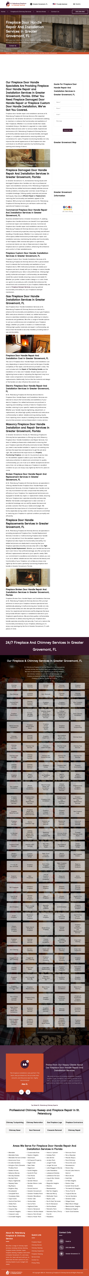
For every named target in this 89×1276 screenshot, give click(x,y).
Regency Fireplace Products (78, 865)
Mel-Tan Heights (52, 1191)
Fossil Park (31, 1178)
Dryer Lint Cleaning (46, 949)
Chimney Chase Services (45, 746)
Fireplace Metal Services (13, 812)
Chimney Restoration (14, 737)
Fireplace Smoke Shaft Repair (30, 726)
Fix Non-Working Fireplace (30, 714)
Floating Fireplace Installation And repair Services (61, 1022)
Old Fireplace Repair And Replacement (62, 737)
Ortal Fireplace (61, 907)
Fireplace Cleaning (77, 686)
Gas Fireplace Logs (78, 812)
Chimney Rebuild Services (29, 940)
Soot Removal (46, 694)
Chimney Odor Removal (30, 845)
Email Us (76, 4)
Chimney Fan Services (78, 756)
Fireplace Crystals (30, 865)
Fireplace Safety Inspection (62, 968)
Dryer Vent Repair (30, 968)
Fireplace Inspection (46, 737)
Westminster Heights (72, 1206)
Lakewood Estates (52, 1173)
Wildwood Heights (71, 1209)
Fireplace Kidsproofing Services (62, 940)
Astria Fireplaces (78, 876)
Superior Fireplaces (14, 876)
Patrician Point (70, 1152)
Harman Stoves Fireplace (30, 897)
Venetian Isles (70, 1199)
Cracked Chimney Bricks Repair (77, 834)
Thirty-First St (70, 1191)
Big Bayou (12, 1186)
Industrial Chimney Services (78, 822)
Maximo (49, 1186)
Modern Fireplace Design (14, 855)
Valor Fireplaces (30, 876)
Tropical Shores (70, 1193)
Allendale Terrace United (17, 1158)
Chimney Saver (77, 737)
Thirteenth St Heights (72, 1188)
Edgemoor (31, 1168)
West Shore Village (71, 1204)
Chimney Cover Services (61, 746)
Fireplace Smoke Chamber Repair (46, 726)
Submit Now (67, 130)
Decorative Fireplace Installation (77, 968)
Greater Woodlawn (34, 1196)
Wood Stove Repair (45, 987)
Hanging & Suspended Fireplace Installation (77, 998)
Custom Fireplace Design (30, 855)
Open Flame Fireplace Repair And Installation (14, 1009)
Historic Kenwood (33, 1209)
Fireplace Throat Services (14, 822)
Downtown (31, 1158)
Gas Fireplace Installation (14, 787)
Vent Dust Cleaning (62, 949)
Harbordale (31, 1201)
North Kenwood (51, 1204)
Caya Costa (13, 1199)
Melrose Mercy (51, 1193)
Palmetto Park (51, 1209)
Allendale (12, 1152)
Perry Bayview (70, 1155)
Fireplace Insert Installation (13, 940)
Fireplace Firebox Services (46, 812)
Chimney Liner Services (14, 756)
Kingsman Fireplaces (62, 876)
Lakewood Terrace (52, 1176)
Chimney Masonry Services (30, 766)
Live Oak (49, 1181)
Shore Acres (69, 1176)
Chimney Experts (14, 968)
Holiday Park (50, 1155)
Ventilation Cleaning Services (30, 1009)
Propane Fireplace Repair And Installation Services (13, 800)
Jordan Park (50, 1160)
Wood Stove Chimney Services (14, 998)
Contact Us (55, 11)
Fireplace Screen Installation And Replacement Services (78, 928)
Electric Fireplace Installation (29, 787)
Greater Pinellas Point (35, 1193)
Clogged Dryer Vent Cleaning (13, 958)
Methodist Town (51, 1196)
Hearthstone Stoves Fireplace (78, 916)
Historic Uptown (52, 1152)
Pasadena (49, 1217)
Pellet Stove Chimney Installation (45, 855)
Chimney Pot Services (62, 756)
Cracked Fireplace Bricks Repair (46, 1021)
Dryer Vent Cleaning (77, 940)
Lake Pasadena (51, 1170)
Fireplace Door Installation (45, 800)
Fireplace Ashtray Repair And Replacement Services (77, 800)
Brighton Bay (13, 1188)
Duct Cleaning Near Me (30, 978)
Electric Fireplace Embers (62, 855)
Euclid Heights (32, 1170)
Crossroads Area (33, 1152)
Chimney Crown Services (14, 746)
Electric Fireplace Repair (62, 776)
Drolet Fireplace (14, 916)
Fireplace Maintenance (30, 987)
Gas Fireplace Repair (46, 775)
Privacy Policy (36, 1263)
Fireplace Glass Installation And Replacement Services (29, 800)
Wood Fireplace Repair (30, 776)
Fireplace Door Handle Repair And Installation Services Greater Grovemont (34, 53)
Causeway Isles (14, 1196)
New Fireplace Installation (77, 703)
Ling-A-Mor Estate (52, 1178)
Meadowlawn (51, 1188)
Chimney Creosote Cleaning (30, 703)
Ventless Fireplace (46, 998)
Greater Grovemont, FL (73, 1253)
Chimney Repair (61, 694)
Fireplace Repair (46, 703)
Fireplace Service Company (46, 958)
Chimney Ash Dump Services (45, 756)
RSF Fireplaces (13, 887)
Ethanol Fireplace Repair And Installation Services (61, 787)
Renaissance (69, 1165)
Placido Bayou (70, 1158)
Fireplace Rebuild (14, 775)
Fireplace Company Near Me (14, 987)
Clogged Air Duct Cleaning (30, 958)
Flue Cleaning (14, 694)
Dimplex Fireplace (62, 897)
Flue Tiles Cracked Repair (46, 845)
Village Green (70, 1201)
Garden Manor (32, 1181)
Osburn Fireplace (46, 897)
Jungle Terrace (51, 1165)
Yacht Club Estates (72, 1211)
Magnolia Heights (52, 1183)
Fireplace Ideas (14, 978)
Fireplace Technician (78, 978)
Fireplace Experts (77, 958)
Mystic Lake (50, 1199)
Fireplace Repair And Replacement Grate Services (29, 812)
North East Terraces (53, 1201)
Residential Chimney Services (61, 822)
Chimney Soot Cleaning (14, 703)
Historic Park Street (34, 1214)
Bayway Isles (13, 1183)
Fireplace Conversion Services (61, 998)
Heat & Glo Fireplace (14, 897)
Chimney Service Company (62, 958)
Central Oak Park (15, 1201)
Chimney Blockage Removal (30, 737)
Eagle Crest (31, 1163)
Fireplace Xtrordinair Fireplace (77, 907)
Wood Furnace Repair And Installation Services (45, 787)
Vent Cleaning (14, 949)
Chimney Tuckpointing (78, 726)
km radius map (67, 164)
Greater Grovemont (34, 1191)
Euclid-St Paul (32, 1173)
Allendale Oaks (14, 1155)
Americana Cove (14, 1160)
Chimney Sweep (14, 686)
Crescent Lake (14, 1214)
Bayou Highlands (14, 1181)
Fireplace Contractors (77, 766)
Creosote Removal (30, 694)
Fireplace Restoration (14, 714)
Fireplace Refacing (62, 726)
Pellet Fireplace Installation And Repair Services (61, 865)
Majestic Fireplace (62, 887)
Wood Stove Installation (61, 987)
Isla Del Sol (50, 1158)
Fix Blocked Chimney (13, 834)
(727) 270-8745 (80, 11)
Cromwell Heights (15, 1217)
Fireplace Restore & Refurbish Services (30, 1022)
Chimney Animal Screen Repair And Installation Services (62, 714)
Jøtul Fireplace (13, 907)
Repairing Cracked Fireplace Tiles (46, 834)
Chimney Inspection (62, 686)
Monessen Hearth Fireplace (30, 916)
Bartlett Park (13, 1178)
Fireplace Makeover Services (46, 1009)
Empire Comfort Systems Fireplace (14, 929)
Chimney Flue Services (78, 746)
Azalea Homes (13, 1170)
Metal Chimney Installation (13, 726)
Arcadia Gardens (14, 1163)
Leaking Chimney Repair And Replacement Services (30, 834)
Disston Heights (32, 1155)
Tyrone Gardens (71, 1196)
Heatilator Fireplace (30, 887)
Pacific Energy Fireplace (30, 906)
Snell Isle (68, 1178)
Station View (69, 1183)
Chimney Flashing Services (14, 766)
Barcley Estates (14, 1176)
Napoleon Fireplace (46, 887)
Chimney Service (45, 686)
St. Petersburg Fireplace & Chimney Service (57, 1272)
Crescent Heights (15, 1211)
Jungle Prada (51, 1163)
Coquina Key (13, 1209)
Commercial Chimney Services (45, 822)
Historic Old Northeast (35, 1211)
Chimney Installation (77, 694)
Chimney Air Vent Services (14, 865)
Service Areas (41, 11)
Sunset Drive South (72, 1186)
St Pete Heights (70, 1181)
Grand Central (32, 1188)
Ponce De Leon (70, 1163)
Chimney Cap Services (30, 746)
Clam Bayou (13, 1206)
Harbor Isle (31, 1199)
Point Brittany (70, 1160)
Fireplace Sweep (46, 766)
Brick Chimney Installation (77, 714)
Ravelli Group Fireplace (46, 928)
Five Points (31, 1176)
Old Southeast (51, 1206)
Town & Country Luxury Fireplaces (46, 877)
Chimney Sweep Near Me (46, 978)
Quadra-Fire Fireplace (78, 897)
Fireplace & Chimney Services (21, 11)
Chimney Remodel (61, 1009)
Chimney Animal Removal (61, 928)
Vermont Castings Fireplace (77, 887)
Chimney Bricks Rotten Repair (61, 834)
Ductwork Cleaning (62, 978)
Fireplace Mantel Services (77, 1021)
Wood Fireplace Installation (77, 776)
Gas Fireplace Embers (78, 855)
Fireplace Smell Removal (13, 845)
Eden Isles (31, 1165)
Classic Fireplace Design (77, 845)
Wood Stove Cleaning (77, 987)
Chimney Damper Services (29, 756)
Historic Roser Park (34, 1217)
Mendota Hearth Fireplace (46, 907)
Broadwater (13, 1191)
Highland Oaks (32, 1206)
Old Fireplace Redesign (62, 845)
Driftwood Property (34, 1160)
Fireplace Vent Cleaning (61, 766)
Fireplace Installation (61, 703)
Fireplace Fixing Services (30, 998)
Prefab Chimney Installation (45, 940)
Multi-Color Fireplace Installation (45, 865)
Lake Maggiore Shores (54, 1168)
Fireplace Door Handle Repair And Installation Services (61, 800)
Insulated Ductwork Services (78, 1009)
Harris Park (31, 1204)
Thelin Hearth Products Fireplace (30, 928)
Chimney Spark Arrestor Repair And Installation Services (45, 714)
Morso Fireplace (46, 916)
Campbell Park (14, 1193)
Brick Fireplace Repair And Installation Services (13, 1022)
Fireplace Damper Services (62, 812)
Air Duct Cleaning (29, 949)
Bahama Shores (14, 1173)
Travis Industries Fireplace (62, 916)
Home (3, 11)
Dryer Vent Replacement (46, 968)
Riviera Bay (69, 1168)
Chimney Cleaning (29, 686)
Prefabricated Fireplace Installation (77, 787)
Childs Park (12, 1204)
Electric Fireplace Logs (29, 822)
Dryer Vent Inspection (77, 949)
